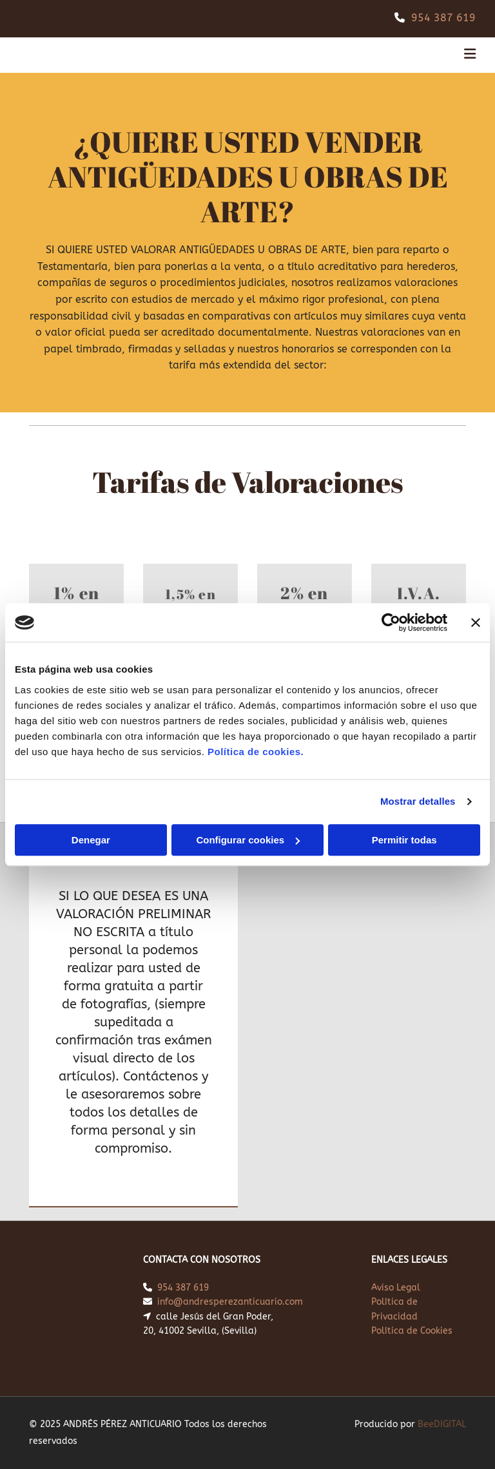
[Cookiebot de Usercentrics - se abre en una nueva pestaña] (391, 622)
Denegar (91, 839)
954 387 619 (443, 18)
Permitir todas (404, 839)
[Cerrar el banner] (475, 622)
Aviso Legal (395, 1287)
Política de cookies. (256, 751)
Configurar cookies (248, 839)
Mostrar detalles (418, 801)
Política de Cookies (411, 1330)
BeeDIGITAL (442, 1424)
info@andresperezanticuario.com (230, 1301)
